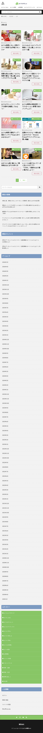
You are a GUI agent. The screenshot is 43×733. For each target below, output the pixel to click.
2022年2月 (5, 494)
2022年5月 (5, 480)
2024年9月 (5, 353)
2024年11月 (5, 344)
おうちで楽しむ (37, 59)
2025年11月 (5, 289)
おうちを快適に (8, 645)
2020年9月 (5, 571)
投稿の (5, 700)
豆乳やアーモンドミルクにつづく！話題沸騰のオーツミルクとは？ (19, 240)
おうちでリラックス (29, 7)
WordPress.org (6, 709)
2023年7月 (5, 417)
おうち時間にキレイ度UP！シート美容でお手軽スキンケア (10, 47)
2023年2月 (5, 439)
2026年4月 (5, 266)
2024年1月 (5, 389)
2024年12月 (5, 339)
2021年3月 (5, 544)
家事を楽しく (7, 676)
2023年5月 (5, 426)
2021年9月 (5, 517)
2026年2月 (5, 276)
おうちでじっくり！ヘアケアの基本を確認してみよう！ (10, 106)
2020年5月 (5, 590)
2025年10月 (5, 294)
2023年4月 (5, 430)
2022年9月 (5, 462)
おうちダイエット (8, 622)
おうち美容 (13, 7)
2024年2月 (5, 385)
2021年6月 (5, 531)
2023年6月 (5, 421)
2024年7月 (5, 362)
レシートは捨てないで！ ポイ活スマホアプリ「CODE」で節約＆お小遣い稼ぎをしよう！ (31, 166)
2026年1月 (5, 280)
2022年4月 (5, 485)
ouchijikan (4, 242)
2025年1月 (5, 335)
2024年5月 (5, 371)
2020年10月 (5, 567)
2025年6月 (5, 312)
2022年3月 (5, 490)
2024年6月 (5, 367)
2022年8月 (5, 467)
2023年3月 (5, 435)
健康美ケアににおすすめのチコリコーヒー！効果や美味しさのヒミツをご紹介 (21, 212)
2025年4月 (5, 321)
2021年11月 (5, 508)
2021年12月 (5, 503)
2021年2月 (5, 549)
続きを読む (16, 53)
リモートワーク (8, 663)
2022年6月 (5, 476)
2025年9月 (5, 298)
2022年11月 (5, 453)
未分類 (5, 681)
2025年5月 (5, 316)
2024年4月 (5, 376)
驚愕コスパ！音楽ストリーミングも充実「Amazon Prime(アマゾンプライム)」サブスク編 (31, 77)
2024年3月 (5, 380)
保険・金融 (7, 667)
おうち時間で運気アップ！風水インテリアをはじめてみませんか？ (10, 135)
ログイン (4, 695)
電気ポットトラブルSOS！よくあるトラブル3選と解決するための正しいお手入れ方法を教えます (21, 206)
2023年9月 (5, 408)
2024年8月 (5, 357)
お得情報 (20, 7)
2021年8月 (5, 521)
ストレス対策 (7, 658)
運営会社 (21, 724)
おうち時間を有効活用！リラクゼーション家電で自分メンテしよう (31, 106)
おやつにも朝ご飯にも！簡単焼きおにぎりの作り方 (10, 164)
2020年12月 (5, 558)
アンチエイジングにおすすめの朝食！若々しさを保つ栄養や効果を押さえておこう (21, 218)
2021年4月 (5, 540)
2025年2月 (5, 330)
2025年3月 (5, 326)
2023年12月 (5, 394)
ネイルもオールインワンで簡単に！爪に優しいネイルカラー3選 (31, 47)
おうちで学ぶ (7, 631)
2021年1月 (5, 553)
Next (24, 180)
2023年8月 (5, 412)
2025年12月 (5, 285)
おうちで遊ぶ (7, 640)
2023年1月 (5, 444)
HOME (5, 16)
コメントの (6, 704)
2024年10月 (5, 348)
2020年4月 (5, 594)
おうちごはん (4, 7)
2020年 (11, 16)
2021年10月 (5, 512)
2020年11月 (5, 562)
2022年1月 (5, 499)
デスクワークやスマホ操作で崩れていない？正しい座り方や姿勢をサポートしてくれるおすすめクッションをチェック (21, 225)
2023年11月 (5, 398)
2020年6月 (5, 585)
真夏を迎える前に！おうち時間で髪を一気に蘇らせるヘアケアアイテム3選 (10, 76)
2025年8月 (5, 303)
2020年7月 (5, 581)
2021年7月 (5, 526)
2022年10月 (5, 458)
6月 (17, 16)
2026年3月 (5, 271)
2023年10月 (5, 403)
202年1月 (4, 599)
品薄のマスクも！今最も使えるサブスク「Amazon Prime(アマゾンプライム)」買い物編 (31, 136)
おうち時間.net (26, 728)
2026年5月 (5, 262)
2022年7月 (5, 471)
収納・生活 (7, 672)
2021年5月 (5, 535)
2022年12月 (5, 448)
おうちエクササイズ (9, 613)
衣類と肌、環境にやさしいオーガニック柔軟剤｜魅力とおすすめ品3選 (20, 200)
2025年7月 (5, 307)
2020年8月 (5, 576)
